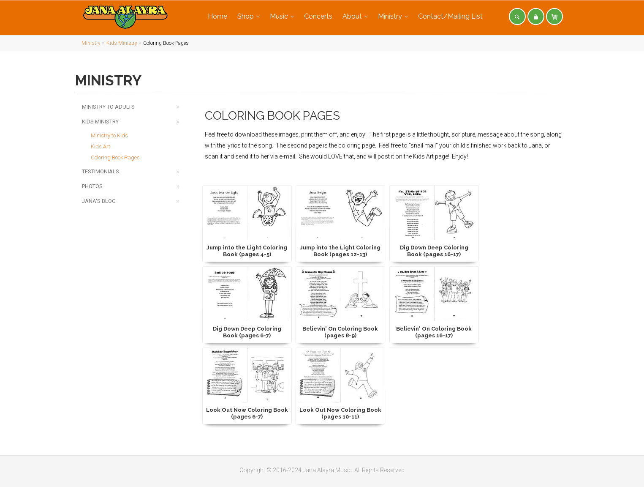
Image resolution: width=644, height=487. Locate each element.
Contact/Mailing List (450, 16)
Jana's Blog (99, 201)
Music (279, 16)
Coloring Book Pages (115, 157)
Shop (245, 16)
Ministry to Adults (108, 107)
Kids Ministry (121, 43)
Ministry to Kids (109, 135)
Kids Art (100, 146)
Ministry (390, 16)
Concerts (318, 16)
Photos (92, 186)
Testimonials (100, 171)
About (352, 16)
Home (217, 16)
